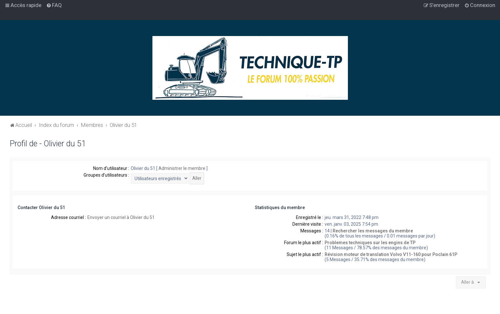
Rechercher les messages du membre (373, 230)
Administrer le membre (181, 168)
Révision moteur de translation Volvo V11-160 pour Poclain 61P (391, 254)
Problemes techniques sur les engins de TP (370, 242)
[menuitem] (54, 5)
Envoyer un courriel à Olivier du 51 (121, 217)
